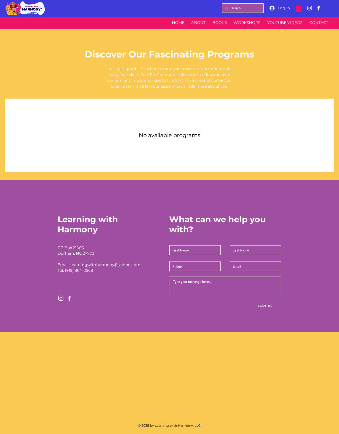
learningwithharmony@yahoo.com (105, 264)
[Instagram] (310, 8)
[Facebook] (318, 8)
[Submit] (264, 305)
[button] (299, 8)
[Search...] (242, 8)
